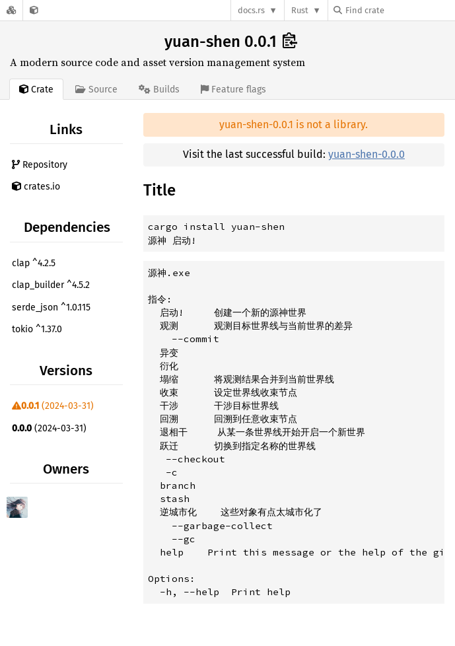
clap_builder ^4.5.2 (51, 285)
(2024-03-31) (53, 406)
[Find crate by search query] (399, 10)
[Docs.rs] (11, 10)
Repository (39, 164)
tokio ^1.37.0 (37, 329)
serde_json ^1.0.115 (51, 307)
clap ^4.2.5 (33, 263)
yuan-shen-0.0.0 (366, 154)
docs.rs (251, 10)
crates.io (36, 186)
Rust (299, 10)
